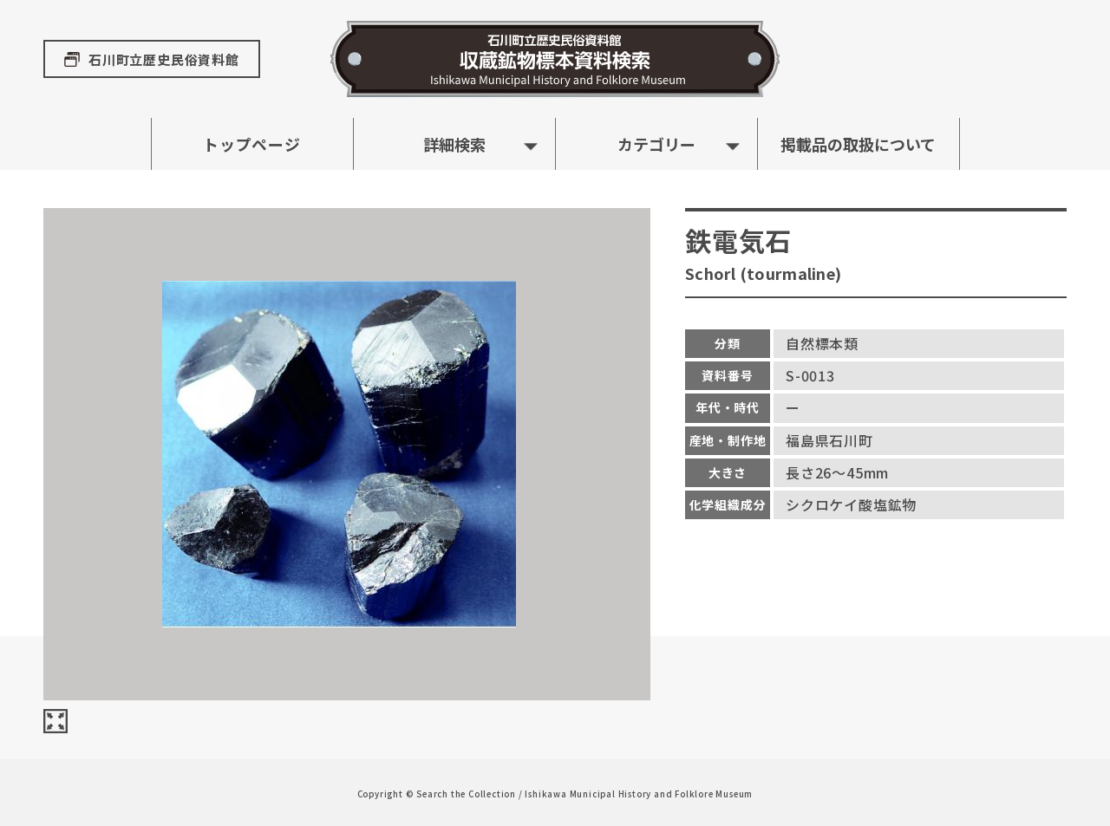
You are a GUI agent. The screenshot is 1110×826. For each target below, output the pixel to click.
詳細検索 (454, 144)
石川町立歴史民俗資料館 (163, 59)
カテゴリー (656, 144)
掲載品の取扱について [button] (858, 144)
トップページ (252, 144)
